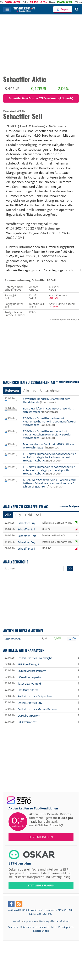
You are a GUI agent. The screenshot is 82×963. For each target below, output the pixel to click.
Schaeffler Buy (26, 523)
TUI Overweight (27, 722)
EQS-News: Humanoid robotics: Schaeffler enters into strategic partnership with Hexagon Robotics (49, 470)
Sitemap (13, 927)
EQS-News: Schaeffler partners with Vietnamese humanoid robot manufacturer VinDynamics (49, 421)
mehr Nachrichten (69, 382)
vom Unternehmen (46, 390)
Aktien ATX (14, 910)
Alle (26, 390)
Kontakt (17, 921)
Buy (18, 515)
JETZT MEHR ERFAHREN (41, 885)
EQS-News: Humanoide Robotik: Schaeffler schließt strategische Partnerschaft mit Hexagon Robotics (49, 457)
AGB (53, 927)
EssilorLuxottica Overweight (34, 658)
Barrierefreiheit (60, 921)
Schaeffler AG (13, 639)
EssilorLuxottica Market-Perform (37, 709)
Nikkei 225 (35, 914)
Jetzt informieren (41, 837)
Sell (38, 515)
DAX (35, 2)
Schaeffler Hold (27, 536)
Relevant (12, 390)
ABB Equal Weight (28, 664)
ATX (10, 2)
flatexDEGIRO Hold (29, 683)
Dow (62, 2)
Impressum (30, 921)
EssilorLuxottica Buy (29, 703)
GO (70, 568)
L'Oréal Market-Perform (31, 671)
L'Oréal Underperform (30, 677)
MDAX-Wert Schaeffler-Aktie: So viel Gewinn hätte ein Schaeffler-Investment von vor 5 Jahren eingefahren (50, 483)
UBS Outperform (27, 690)
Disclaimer (43, 927)
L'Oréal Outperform (29, 715)
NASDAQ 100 (65, 910)
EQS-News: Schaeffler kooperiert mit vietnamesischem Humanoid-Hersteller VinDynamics (47, 434)
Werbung (44, 921)
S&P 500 (47, 914)
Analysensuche (15, 561)
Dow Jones (51, 910)
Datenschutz (27, 927)
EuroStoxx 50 (35, 910)
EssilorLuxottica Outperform (35, 696)
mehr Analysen (70, 506)
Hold (28, 515)
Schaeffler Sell (26, 529)
